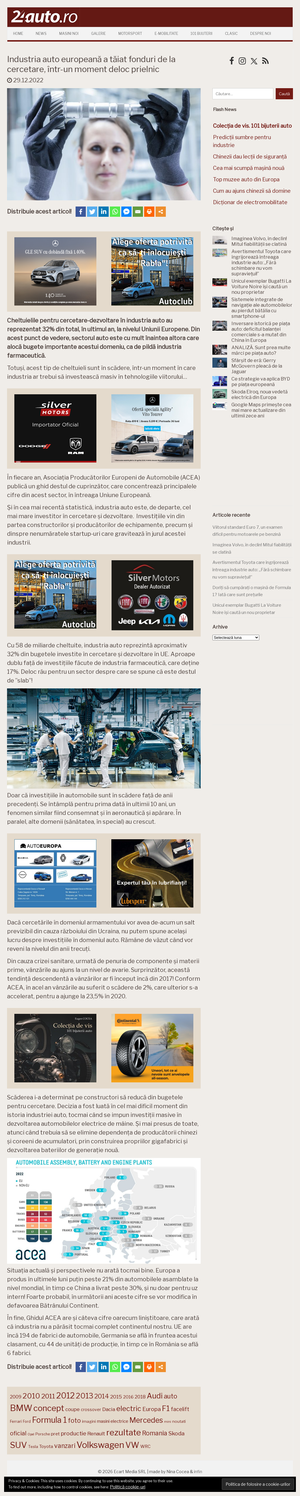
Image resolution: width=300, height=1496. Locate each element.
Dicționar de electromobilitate (250, 202)
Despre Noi (260, 33)
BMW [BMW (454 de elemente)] (21, 1408)
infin (198, 1471)
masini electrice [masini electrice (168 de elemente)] (112, 1421)
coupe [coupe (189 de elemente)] (72, 1409)
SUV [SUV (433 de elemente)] (18, 1445)
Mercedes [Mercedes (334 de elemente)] (146, 1420)
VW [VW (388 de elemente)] (132, 1445)
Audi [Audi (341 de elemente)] (155, 1395)
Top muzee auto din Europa (246, 179)
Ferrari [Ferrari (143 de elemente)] (16, 1421)
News (41, 33)
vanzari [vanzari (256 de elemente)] (64, 1445)
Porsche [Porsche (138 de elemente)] (42, 1434)
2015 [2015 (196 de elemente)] (116, 1396)
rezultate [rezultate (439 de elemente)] (123, 1432)
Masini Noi (69, 33)
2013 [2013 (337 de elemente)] (84, 1395)
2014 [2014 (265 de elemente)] (101, 1396)
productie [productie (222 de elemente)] (73, 1433)
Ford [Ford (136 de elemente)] (27, 1421)
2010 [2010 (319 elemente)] (31, 1396)
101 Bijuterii (201, 33)
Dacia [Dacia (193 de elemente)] (108, 1409)
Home (18, 33)
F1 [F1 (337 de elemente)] (166, 1408)
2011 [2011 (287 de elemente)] (48, 1396)
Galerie (98, 33)
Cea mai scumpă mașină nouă (248, 168)
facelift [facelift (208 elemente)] (180, 1409)
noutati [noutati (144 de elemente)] (179, 1421)
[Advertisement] (256, 465)
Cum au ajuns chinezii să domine (252, 191)
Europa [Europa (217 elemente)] (151, 1409)
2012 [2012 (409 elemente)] (65, 1396)
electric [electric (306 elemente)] (128, 1408)
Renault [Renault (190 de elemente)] (96, 1434)
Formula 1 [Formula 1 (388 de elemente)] (49, 1420)
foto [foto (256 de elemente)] (74, 1420)
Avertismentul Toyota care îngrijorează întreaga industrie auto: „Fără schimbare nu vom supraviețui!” (251, 569)
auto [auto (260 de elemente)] (170, 1396)
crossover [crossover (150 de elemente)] (91, 1409)
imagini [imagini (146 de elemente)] (89, 1421)
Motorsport (130, 33)
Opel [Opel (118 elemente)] (31, 1434)
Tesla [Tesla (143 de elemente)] (33, 1446)
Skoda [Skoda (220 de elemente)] (176, 1433)
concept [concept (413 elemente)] (48, 1408)
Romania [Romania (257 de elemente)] (154, 1433)
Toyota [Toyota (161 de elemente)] (46, 1446)
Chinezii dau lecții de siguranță (250, 156)
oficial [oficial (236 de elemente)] (18, 1433)
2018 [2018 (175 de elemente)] (140, 1397)
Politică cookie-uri (127, 1487)
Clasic (231, 33)
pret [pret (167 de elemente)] (55, 1434)
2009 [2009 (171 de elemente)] (15, 1397)
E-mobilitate (166, 33)
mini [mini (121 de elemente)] (167, 1422)
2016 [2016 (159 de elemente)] (128, 1397)
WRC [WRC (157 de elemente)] (145, 1446)
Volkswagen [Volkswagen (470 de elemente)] (100, 1445)
